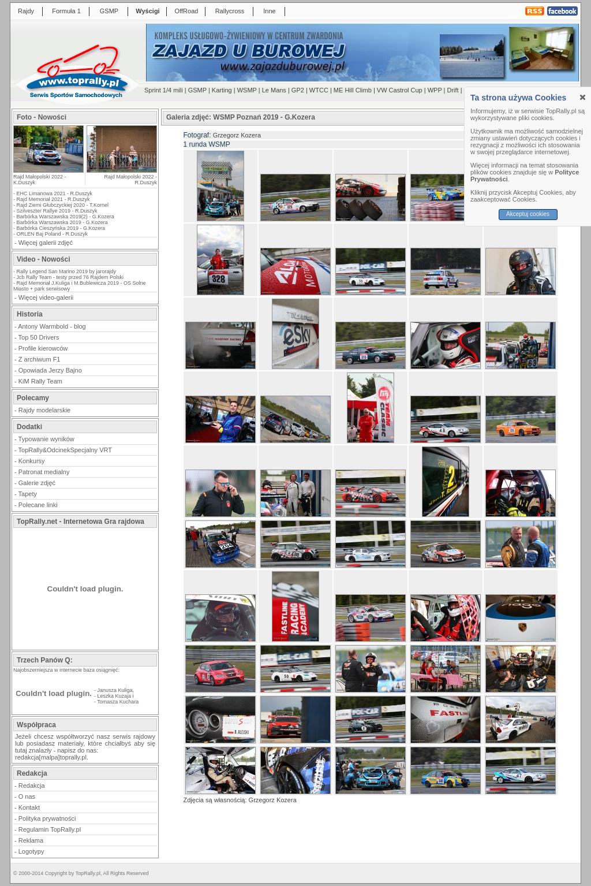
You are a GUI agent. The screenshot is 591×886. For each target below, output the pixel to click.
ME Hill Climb (353, 90)
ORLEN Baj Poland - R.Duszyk (52, 234)
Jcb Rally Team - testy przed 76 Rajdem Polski (70, 277)
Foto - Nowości (41, 117)
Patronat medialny (44, 471)
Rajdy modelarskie (44, 410)
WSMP (247, 90)
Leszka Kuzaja (115, 696)
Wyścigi (147, 11)
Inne (269, 11)
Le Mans (274, 90)
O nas (26, 796)
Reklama (30, 840)
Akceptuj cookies (527, 214)
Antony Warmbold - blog (52, 326)
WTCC (318, 90)
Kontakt (29, 807)
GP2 (297, 90)
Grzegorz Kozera (237, 135)
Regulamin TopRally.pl (49, 829)
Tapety (27, 493)
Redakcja (31, 785)
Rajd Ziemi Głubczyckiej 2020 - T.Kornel (63, 205)
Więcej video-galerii (45, 297)
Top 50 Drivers (38, 337)
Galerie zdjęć (36, 482)
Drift (453, 90)
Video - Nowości (43, 259)
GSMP (109, 11)
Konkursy (31, 460)
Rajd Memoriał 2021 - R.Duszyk (53, 199)
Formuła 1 (66, 11)
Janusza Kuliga (115, 690)
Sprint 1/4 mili (163, 90)
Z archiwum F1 (39, 359)
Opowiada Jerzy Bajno (50, 370)
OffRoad (187, 11)
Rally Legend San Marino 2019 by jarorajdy (67, 271)
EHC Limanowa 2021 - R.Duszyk (55, 193)
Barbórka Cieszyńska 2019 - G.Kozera (61, 228)
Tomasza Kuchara (118, 702)
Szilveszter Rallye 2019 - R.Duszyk (57, 211)
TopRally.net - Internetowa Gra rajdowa (80, 522)
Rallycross (230, 11)
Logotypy (31, 851)
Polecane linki (38, 504)
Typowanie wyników (46, 438)
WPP (435, 90)
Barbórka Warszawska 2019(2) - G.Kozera (65, 216)
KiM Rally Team (40, 381)
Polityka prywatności (47, 818)
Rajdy (26, 11)
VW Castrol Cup (399, 90)
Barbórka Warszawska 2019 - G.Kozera (62, 222)
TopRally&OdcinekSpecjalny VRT (65, 449)
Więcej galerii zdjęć (45, 242)
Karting (222, 90)
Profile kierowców (43, 348)
